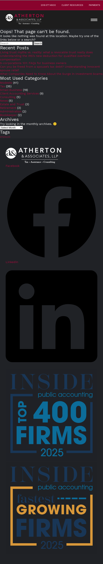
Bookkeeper (8, 115)
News (4, 100)
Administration (11, 111)
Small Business (11, 90)
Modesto (6, 82)
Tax (2, 86)
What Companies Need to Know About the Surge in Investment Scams (51, 74)
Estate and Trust (12, 104)
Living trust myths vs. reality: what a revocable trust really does (46, 52)
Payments (94, 5)
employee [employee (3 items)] (5, 137)
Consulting (8, 97)
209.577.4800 (48, 5)
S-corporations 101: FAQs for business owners (33, 63)
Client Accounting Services (19, 93)
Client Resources (72, 5)
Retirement (8, 108)
